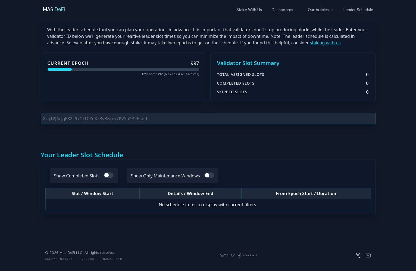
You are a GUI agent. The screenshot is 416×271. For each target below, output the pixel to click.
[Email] (368, 255)
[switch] (109, 175)
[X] (358, 255)
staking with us (325, 43)
